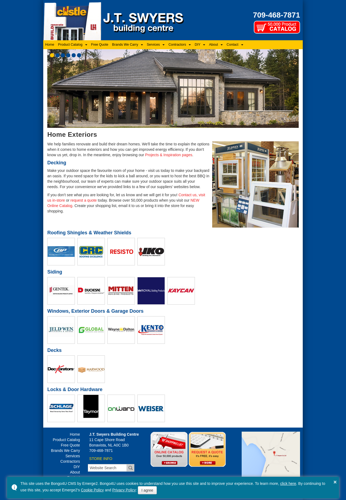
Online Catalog (169, 449)
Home (49, 44)
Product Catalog (70, 44)
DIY (197, 44)
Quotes (207, 449)
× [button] (335, 482)
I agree (147, 490)
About (213, 44)
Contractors (177, 44)
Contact (232, 44)
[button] (52, 55)
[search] (107, 468)
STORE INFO (100, 458)
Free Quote (99, 44)
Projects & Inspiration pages (168, 155)
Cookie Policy (92, 490)
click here (288, 483)
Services (153, 44)
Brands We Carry (125, 44)
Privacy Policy (124, 490)
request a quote (84, 200)
